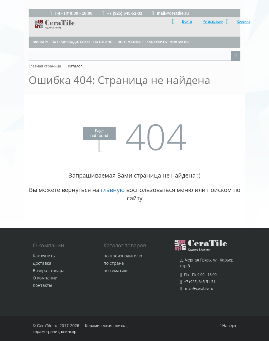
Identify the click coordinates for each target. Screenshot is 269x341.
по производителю (123, 256)
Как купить (44, 256)
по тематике (116, 270)
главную (113, 190)
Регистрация (213, 21)
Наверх (227, 325)
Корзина (243, 21)
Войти (187, 21)
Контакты (42, 285)
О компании (45, 278)
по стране (114, 263)
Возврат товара (49, 270)
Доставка (42, 263)
